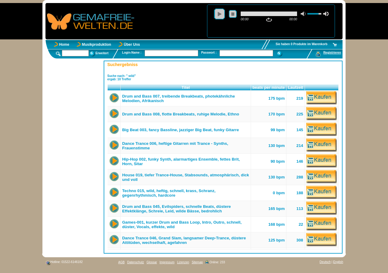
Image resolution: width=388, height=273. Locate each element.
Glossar (151, 262)
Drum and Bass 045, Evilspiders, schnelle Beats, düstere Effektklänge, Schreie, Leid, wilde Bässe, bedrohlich (176, 208)
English (338, 262)
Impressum (166, 262)
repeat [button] (269, 19)
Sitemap (197, 262)
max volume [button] (326, 14)
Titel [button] (186, 87)
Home (64, 44)
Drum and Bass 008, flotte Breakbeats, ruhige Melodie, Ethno (180, 114)
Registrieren (332, 52)
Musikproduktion (96, 44)
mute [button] (303, 14)
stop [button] (233, 14)
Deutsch (325, 262)
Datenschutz (135, 262)
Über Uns (132, 44)
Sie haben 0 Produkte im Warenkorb (301, 44)
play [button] (219, 14)
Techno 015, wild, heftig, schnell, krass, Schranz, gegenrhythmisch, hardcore (169, 193)
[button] (114, 88)
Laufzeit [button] (295, 87)
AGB (121, 262)
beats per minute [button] (269, 87)
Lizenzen (183, 262)
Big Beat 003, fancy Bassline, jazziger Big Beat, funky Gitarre (180, 130)
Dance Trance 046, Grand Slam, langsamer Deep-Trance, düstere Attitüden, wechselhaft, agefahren (184, 240)
